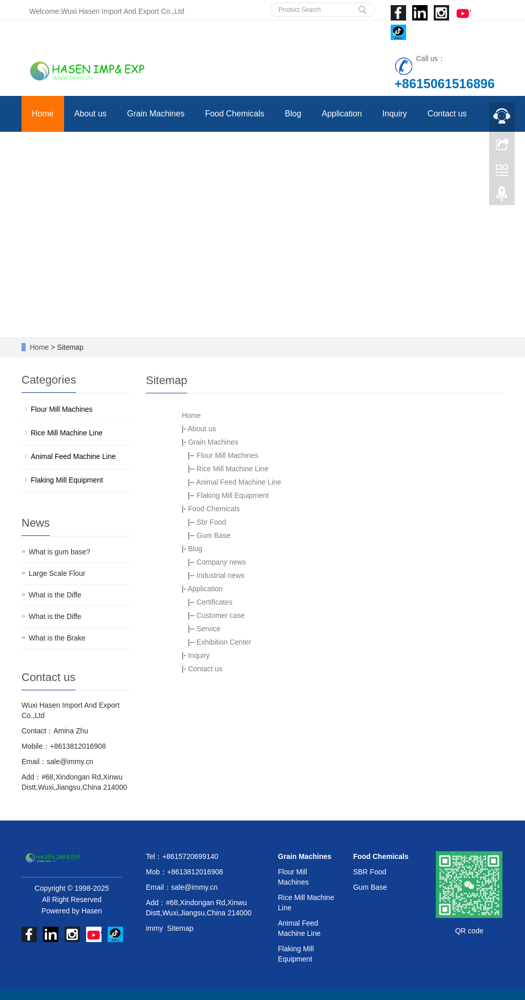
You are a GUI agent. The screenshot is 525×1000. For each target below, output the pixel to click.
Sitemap (180, 928)
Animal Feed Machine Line (238, 482)
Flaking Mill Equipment (232, 495)
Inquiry (394, 113)
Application (342, 113)
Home (43, 113)
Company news (221, 562)
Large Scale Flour (57, 573)
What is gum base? (59, 552)
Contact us (447, 113)
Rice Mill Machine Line (232, 469)
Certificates (214, 602)
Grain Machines (156, 113)
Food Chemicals (235, 113)
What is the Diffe (55, 595)
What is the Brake (57, 638)
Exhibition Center (223, 642)
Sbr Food (211, 522)
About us (90, 113)
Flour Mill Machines (227, 455)
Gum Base (213, 535)
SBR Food (370, 872)
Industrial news (220, 575)
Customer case (220, 615)
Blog (293, 113)
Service (208, 629)
